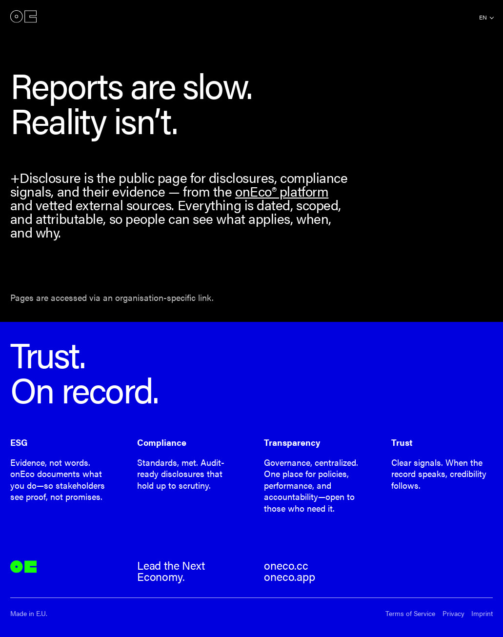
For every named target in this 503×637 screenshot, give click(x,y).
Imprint (482, 613)
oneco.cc (286, 565)
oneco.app (289, 576)
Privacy (453, 613)
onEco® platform (281, 190)
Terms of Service (410, 613)
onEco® (23, 16)
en (483, 17)
